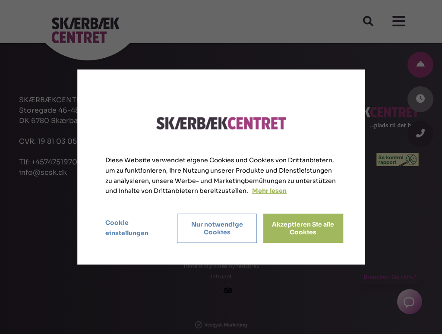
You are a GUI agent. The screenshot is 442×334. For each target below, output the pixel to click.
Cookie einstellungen (126, 228)
